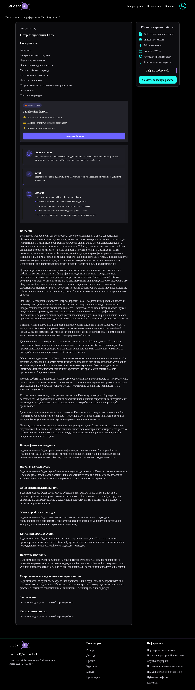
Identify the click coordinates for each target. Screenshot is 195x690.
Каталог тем (154, 6)
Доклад (90, 655)
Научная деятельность (32, 60)
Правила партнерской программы (166, 655)
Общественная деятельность (36, 65)
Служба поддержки (158, 661)
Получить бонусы (74, 136)
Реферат (91, 650)
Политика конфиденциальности (165, 666)
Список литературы (31, 95)
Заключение (27, 90)
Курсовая (91, 666)
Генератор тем (135, 6)
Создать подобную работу (157, 80)
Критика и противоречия (34, 75)
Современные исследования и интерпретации (46, 85)
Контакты (152, 682)
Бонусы (169, 6)
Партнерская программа (161, 650)
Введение (25, 50)
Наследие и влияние (31, 80)
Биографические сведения (35, 55)
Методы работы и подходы (35, 70)
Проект (90, 661)
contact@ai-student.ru (24, 654)
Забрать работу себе (157, 70)
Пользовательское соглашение (164, 672)
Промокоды (93, 677)
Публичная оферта (157, 677)
